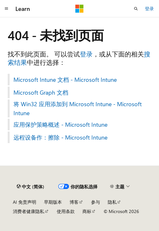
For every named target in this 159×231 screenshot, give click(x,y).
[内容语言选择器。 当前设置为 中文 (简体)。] (30, 186)
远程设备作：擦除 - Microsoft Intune (60, 137)
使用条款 (66, 211)
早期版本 (53, 202)
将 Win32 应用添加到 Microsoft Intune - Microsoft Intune (77, 108)
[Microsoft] (79, 8)
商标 (86, 211)
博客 (74, 202)
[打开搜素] (136, 8)
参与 (95, 202)
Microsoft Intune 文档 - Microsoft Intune (65, 79)
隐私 (112, 202)
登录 (149, 8)
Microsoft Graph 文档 (40, 92)
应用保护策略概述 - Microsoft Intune (60, 124)
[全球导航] (6, 8)
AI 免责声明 (24, 202)
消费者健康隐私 (28, 211)
